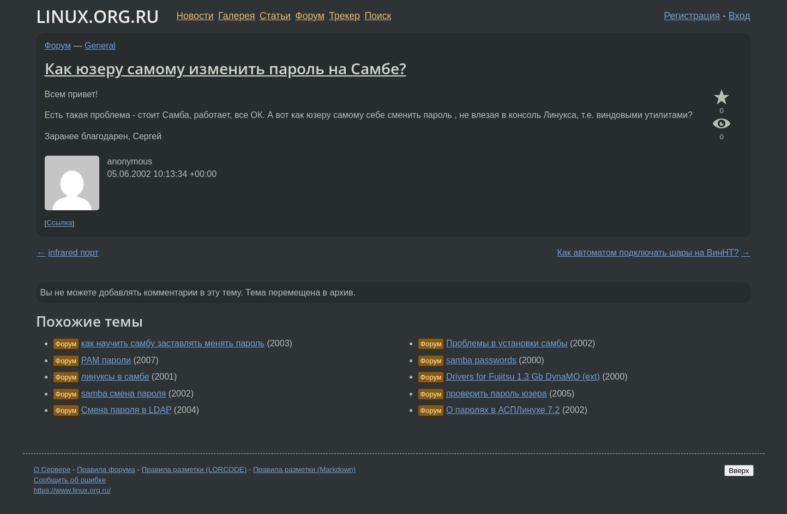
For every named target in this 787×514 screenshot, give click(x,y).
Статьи (275, 15)
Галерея (236, 15)
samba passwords (481, 360)
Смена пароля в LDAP (126, 410)
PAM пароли (106, 360)
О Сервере (52, 469)
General (100, 45)
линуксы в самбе (115, 376)
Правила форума (106, 469)
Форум (309, 15)
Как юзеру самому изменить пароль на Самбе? (225, 68)
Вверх (739, 470)
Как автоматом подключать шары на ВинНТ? (648, 252)
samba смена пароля (123, 393)
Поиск (377, 15)
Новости (195, 15)
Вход (739, 15)
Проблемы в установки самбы (507, 343)
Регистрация (692, 15)
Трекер (344, 15)
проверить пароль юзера (496, 393)
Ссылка (59, 223)
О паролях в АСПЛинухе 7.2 (503, 410)
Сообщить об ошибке (70, 480)
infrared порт (74, 252)
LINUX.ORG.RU (97, 16)
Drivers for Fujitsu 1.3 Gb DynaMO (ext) (523, 376)
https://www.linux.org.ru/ (72, 490)
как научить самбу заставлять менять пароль (173, 343)
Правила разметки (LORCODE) (194, 469)
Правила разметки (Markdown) (304, 469)
